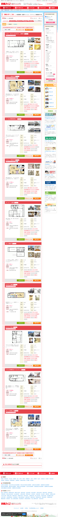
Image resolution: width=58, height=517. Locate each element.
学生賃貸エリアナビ (6, 490)
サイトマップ (51, 0)
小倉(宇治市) (41, 498)
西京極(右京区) (38, 497)
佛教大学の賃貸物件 (12, 486)
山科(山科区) (28, 492)
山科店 (20, 478)
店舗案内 (52, 7)
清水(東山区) (15, 497)
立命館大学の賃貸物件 (36, 484)
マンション (48, 30)
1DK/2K (48, 53)
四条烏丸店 (6, 478)
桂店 (18, 478)
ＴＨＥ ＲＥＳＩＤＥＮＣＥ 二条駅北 (15, 33)
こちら (9, 514)
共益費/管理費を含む (50, 40)
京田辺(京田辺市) (27, 498)
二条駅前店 (17, 480)
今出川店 (10, 478)
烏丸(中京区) (26, 495)
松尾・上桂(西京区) (4, 492)
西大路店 (31, 480)
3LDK (47, 60)
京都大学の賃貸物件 (4, 484)
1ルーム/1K (48, 51)
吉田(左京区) (50, 492)
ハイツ (47, 31)
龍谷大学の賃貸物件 (4, 486)
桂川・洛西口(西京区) (14, 498)
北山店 (39, 478)
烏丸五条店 (51, 478)
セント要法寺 (9, 243)
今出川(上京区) (3, 495)
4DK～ (47, 61)
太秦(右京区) (27, 497)
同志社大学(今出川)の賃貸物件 (14, 484)
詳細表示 (10, 24)
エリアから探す (30, 7)
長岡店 (24, 478)
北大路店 (47, 478)
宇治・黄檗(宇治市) (34, 498)
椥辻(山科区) (33, 492)
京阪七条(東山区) (21, 497)
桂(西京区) (8, 498)
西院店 (2, 478)
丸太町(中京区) (43, 495)
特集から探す (41, 7)
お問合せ (55, 0)
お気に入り (39, 0)
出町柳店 (35, 478)
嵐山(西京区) (21, 498)
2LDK (47, 57)
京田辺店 (2, 480)
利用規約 (42, 508)
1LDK (47, 54)
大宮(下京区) (3, 497)
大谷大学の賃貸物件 (29, 486)
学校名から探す (7, 7)
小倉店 (31, 478)
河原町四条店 (12, 480)
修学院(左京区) (11, 492)
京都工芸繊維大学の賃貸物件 (6, 487)
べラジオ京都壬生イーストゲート (13, 369)
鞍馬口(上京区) (17, 492)
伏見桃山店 (7, 480)
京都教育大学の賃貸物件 (16, 487)
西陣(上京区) (9, 495)
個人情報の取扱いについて (34, 508)
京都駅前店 (28, 478)
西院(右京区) (33, 497)
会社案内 (21, 508)
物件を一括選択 (6, 29)
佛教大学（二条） (49, 16)
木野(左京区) (23, 492)
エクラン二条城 (9, 284)
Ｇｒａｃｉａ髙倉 (10, 202)
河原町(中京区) (20, 495)
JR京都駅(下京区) (50, 495)
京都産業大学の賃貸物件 (45, 484)
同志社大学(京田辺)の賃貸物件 (25, 484)
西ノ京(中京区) (37, 495)
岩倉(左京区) (45, 492)
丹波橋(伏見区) (49, 497)
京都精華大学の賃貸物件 (48, 486)
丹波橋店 (14, 478)
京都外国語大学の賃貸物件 (39, 486)
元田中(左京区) (39, 492)
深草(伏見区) (44, 497)
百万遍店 (28, 480)
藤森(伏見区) (3, 498)
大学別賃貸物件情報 (6, 483)
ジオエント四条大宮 (10, 76)
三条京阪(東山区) (9, 497)
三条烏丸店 (43, 478)
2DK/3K (48, 56)
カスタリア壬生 (9, 327)
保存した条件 (45, 0)
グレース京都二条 (10, 410)
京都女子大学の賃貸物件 (21, 486)
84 (39, 18)
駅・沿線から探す (19, 7)
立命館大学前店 (23, 480)
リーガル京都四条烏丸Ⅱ (11, 118)
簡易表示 (15, 24)
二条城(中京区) (31, 495)
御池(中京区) (14, 495)
